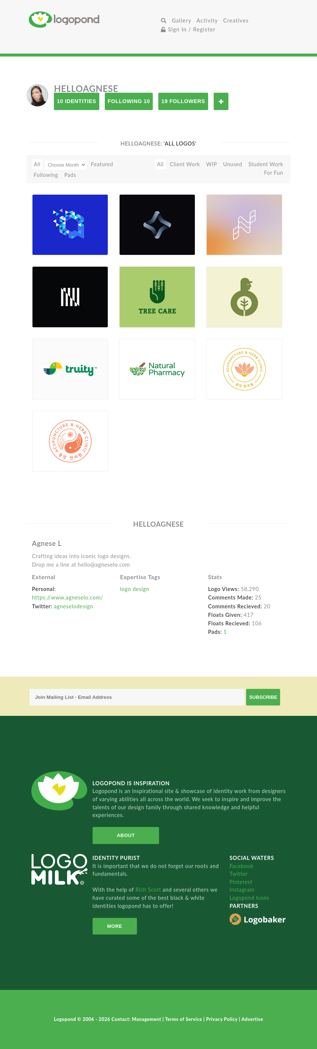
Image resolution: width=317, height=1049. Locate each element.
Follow (221, 101)
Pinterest (241, 882)
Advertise (252, 1019)
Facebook (242, 866)
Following (46, 175)
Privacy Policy (222, 1019)
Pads (70, 175)
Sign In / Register (188, 29)
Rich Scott (149, 889)
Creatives (236, 20)
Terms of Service (184, 1019)
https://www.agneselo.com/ (67, 597)
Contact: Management (136, 1019)
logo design (134, 588)
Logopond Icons (249, 898)
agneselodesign (73, 606)
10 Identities (76, 101)
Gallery (182, 20)
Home (93, 19)
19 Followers (183, 101)
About (126, 835)
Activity (207, 20)
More (114, 926)
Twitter (239, 874)
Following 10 (129, 101)
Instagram (242, 889)
